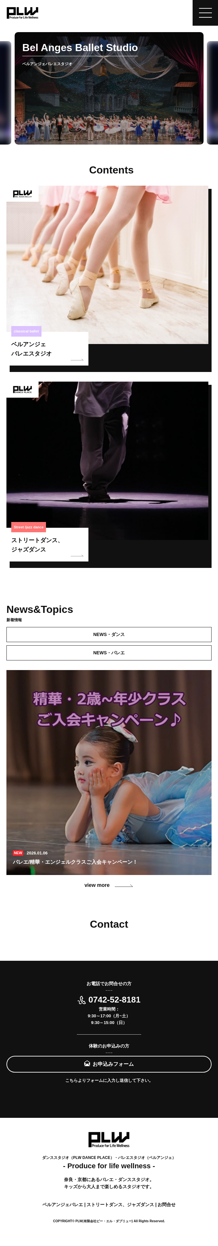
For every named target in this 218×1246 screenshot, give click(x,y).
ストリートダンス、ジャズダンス (120, 1204)
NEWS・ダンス (109, 634)
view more (109, 885)
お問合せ (167, 1204)
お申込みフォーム (113, 1064)
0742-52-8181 (109, 999)
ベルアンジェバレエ (63, 1204)
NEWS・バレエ (109, 652)
